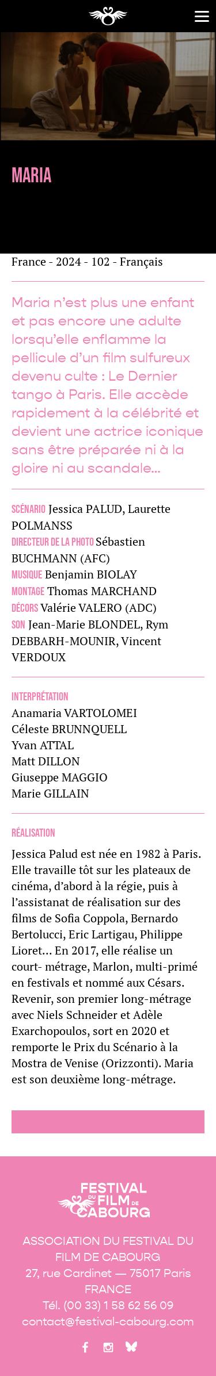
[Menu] (202, 16)
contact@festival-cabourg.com (108, 1321)
